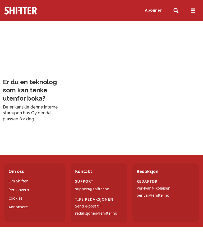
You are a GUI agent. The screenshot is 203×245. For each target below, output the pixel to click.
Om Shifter (18, 180)
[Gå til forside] (20, 10)
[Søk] (176, 11)
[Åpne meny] (193, 11)
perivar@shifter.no (153, 195)
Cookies (15, 198)
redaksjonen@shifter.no (96, 213)
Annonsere (18, 206)
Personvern (18, 189)
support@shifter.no (92, 188)
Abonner (153, 10)
